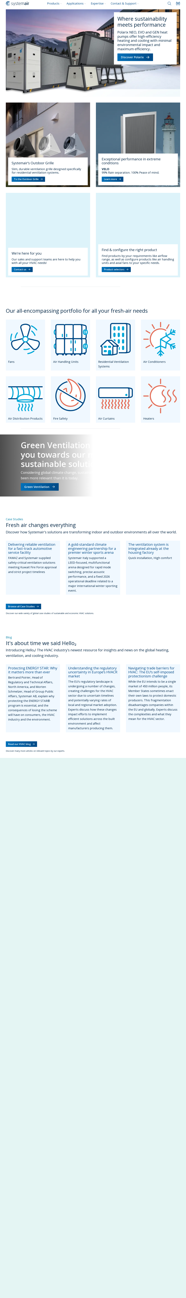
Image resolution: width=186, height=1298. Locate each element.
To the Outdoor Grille (28, 179)
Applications (76, 3)
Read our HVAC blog (21, 744)
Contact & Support (125, 3)
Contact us (22, 269)
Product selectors (116, 269)
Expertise (98, 3)
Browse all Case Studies (23, 606)
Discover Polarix (135, 57)
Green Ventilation (39, 487)
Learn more (112, 179)
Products (54, 3)
